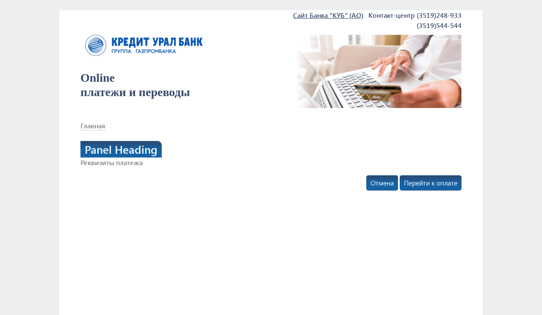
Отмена (382, 182)
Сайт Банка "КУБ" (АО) (328, 15)
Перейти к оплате (430, 182)
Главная (92, 125)
